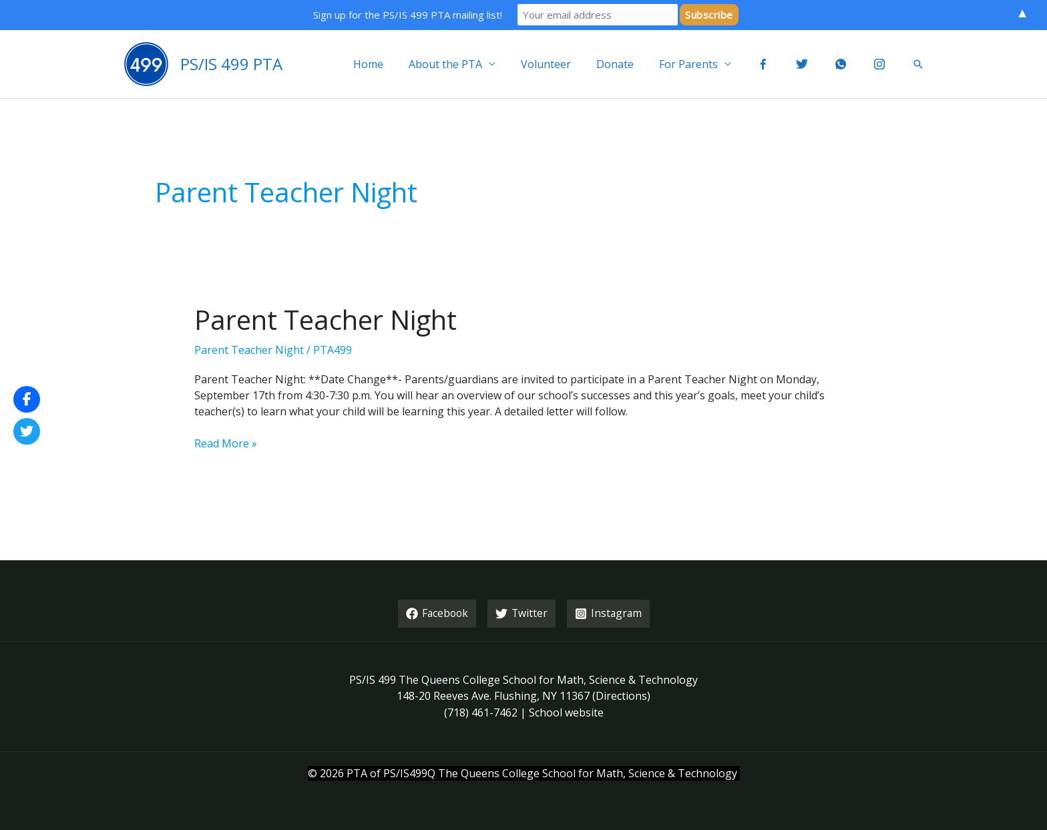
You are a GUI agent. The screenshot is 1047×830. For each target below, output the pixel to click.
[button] (918, 64)
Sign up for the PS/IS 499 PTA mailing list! (407, 14)
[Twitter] (521, 613)
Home (402, 64)
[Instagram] (610, 613)
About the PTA (475, 64)
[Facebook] (436, 613)
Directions (621, 695)
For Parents (706, 64)
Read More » (225, 443)
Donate (637, 64)
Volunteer (572, 64)
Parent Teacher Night (325, 319)
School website (566, 711)
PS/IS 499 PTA (231, 64)
